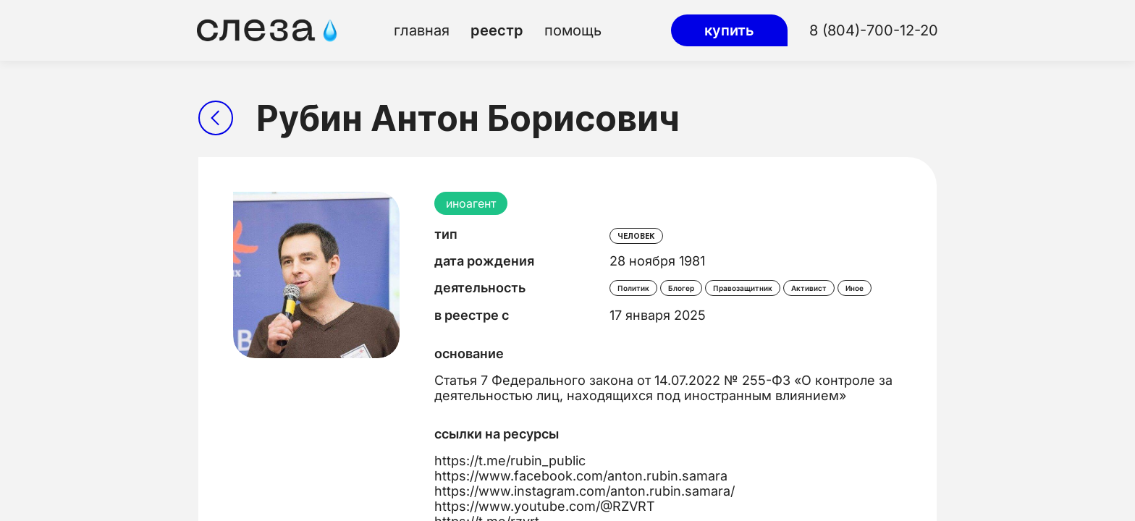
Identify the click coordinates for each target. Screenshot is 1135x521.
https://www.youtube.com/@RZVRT (544, 506)
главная (422, 30)
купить (729, 30)
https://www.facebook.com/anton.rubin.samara (580, 475)
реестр (497, 30)
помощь (573, 30)
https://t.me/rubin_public (510, 460)
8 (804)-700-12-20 (873, 30)
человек (636, 236)
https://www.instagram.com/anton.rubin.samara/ (584, 491)
